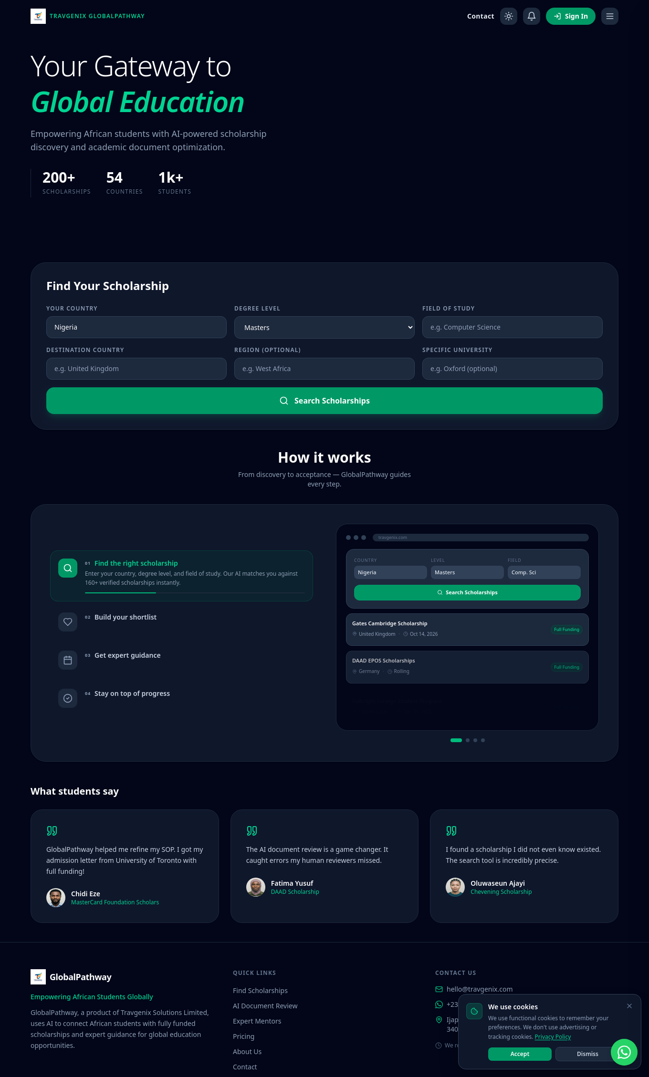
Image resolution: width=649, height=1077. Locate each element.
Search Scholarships (324, 400)
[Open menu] (609, 16)
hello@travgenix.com (474, 936)
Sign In (571, 16)
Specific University (457, 350)
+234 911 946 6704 (470, 951)
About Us (247, 998)
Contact (480, 16)
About (451, 1054)
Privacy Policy (553, 1037)
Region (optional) (267, 350)
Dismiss (587, 1054)
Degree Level (257, 308)
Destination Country (85, 350)
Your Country (72, 308)
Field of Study (448, 308)
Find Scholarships (260, 937)
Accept (520, 1054)
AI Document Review (265, 952)
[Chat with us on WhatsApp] (624, 1052)
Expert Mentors (257, 968)
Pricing (243, 983)
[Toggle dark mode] (508, 16)
